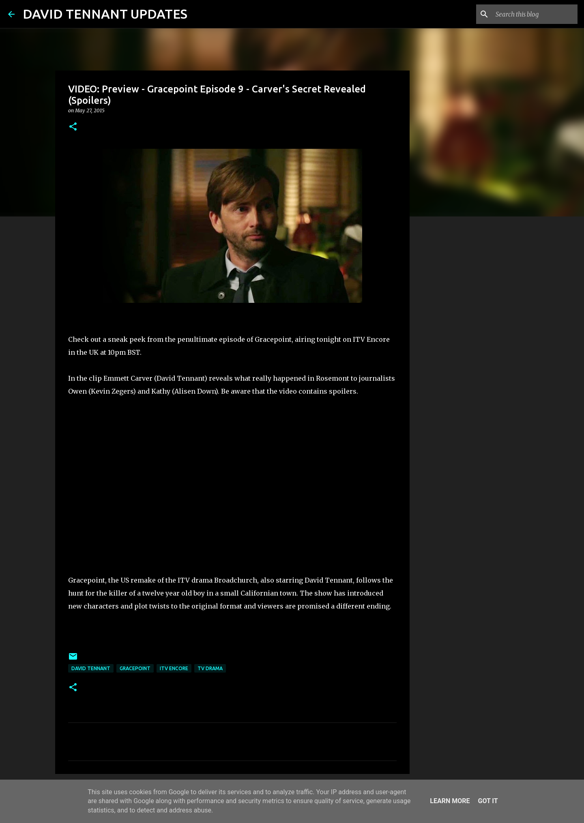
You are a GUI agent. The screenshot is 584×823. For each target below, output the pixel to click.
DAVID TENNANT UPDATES (105, 13)
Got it (488, 801)
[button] (73, 127)
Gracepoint (135, 668)
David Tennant (90, 668)
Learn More (450, 801)
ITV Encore (174, 668)
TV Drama (210, 668)
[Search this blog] (535, 14)
